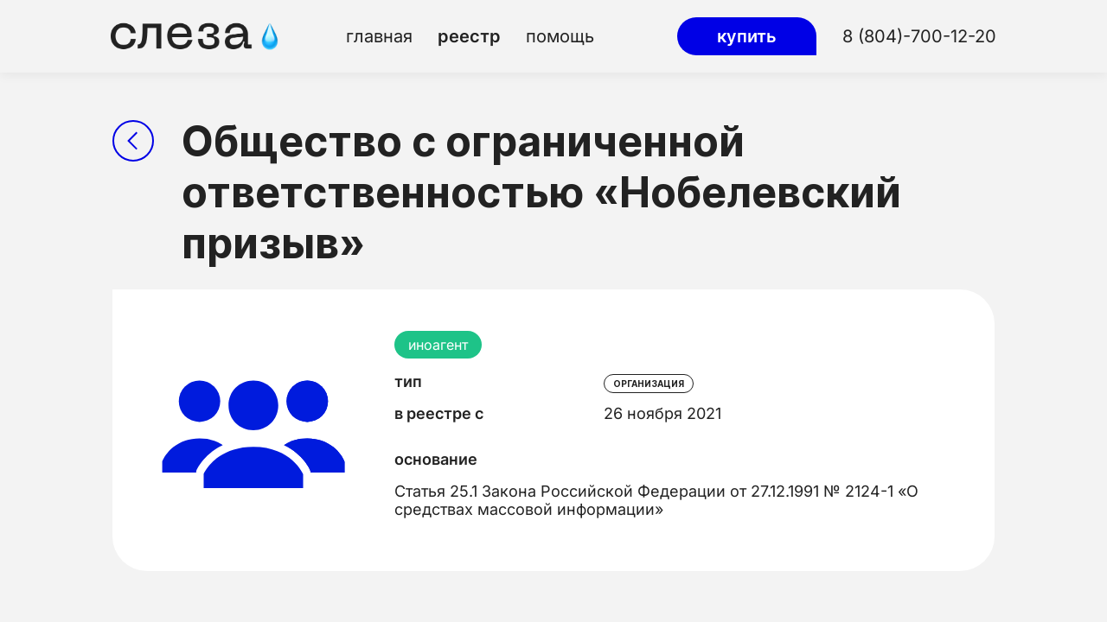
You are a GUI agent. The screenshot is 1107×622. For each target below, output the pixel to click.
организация (648, 383)
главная (379, 36)
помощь (560, 36)
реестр (469, 36)
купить (747, 36)
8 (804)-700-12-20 (919, 36)
